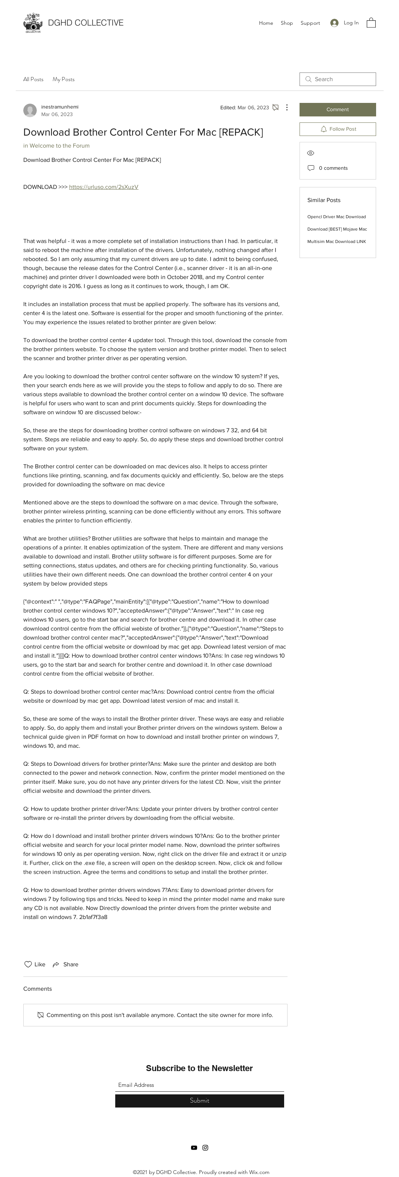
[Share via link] (64, 964)
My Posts (64, 79)
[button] (371, 22)
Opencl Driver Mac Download (336, 216)
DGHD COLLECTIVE (85, 22)
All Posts (33, 79)
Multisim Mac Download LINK (336, 241)
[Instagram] (205, 1147)
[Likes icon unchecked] (28, 964)
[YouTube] (194, 1147)
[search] (338, 79)
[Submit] (199, 1101)
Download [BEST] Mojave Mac (337, 229)
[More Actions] (283, 107)
